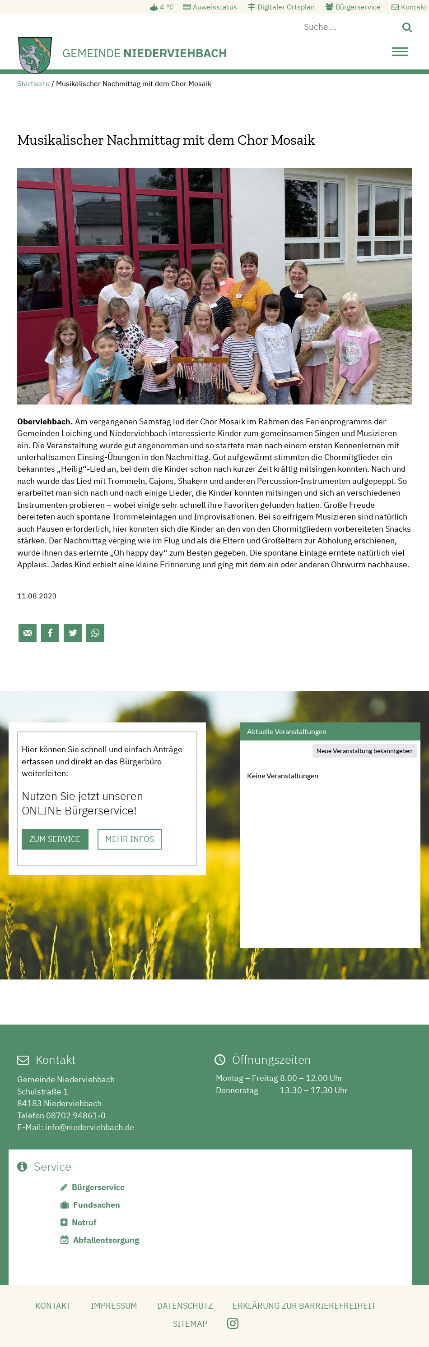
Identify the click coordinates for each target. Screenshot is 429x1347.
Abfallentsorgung (106, 1240)
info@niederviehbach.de (89, 1127)
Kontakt (414, 6)
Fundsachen (96, 1205)
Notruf (84, 1222)
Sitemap (190, 1324)
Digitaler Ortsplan (286, 6)
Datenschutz (185, 1306)
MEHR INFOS (129, 839)
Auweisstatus (215, 6)
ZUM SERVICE (55, 839)
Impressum (114, 1306)
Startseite (33, 83)
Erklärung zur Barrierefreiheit (304, 1306)
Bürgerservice (358, 6)
